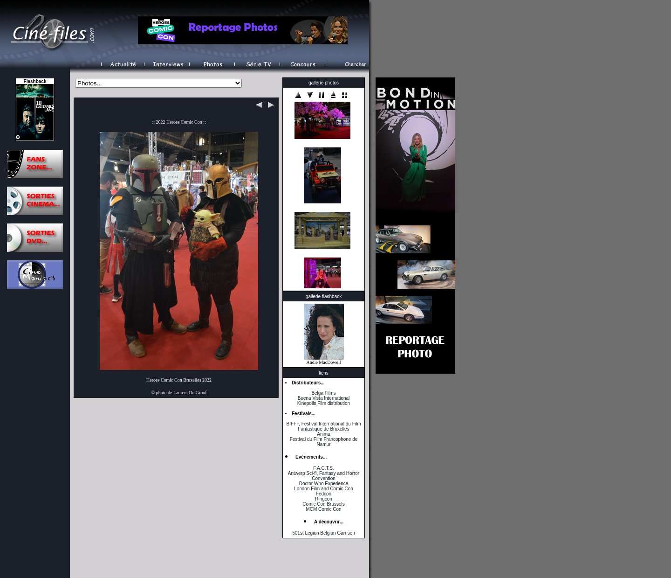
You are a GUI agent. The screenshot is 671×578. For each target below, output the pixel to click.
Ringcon (323, 498)
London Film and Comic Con (323, 488)
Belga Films (323, 393)
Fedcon (323, 493)
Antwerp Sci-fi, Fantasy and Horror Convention (323, 476)
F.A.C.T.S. (323, 468)
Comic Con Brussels (323, 504)
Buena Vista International (324, 398)
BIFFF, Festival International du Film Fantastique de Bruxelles (323, 426)
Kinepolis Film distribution (323, 403)
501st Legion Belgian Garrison (323, 533)
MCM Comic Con (323, 509)
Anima (323, 434)
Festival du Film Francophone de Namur (324, 442)
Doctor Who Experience (324, 483)
